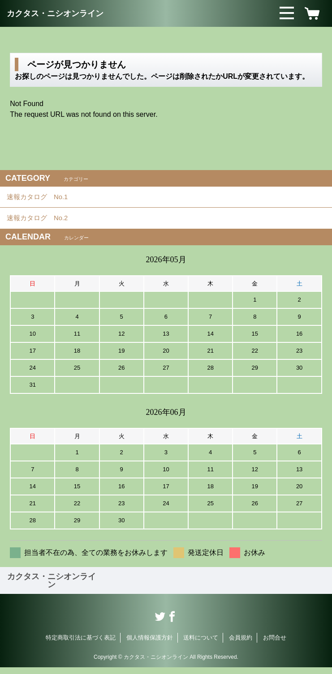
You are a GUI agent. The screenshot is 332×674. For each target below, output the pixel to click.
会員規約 (240, 644)
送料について (200, 644)
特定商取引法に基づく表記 (81, 644)
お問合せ (274, 644)
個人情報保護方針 (149, 644)
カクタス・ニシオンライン (55, 13)
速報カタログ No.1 (43, 198)
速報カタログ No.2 (43, 223)
